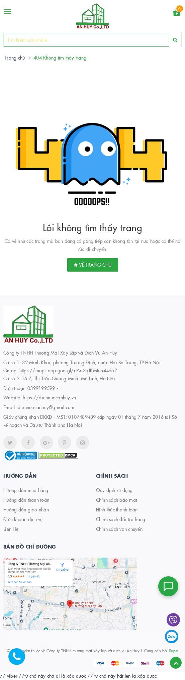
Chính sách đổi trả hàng (121, 519)
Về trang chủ (92, 264)
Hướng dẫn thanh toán (26, 499)
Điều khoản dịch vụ (23, 519)
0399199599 (41, 388)
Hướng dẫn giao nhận (26, 509)
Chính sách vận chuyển (119, 528)
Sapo (173, 650)
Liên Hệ (10, 528)
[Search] (175, 39)
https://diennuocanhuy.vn (49, 397)
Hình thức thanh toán (117, 509)
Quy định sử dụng (114, 490)
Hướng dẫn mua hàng (26, 490)
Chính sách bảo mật (116, 499)
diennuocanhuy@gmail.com (46, 407)
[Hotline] (20, 660)
